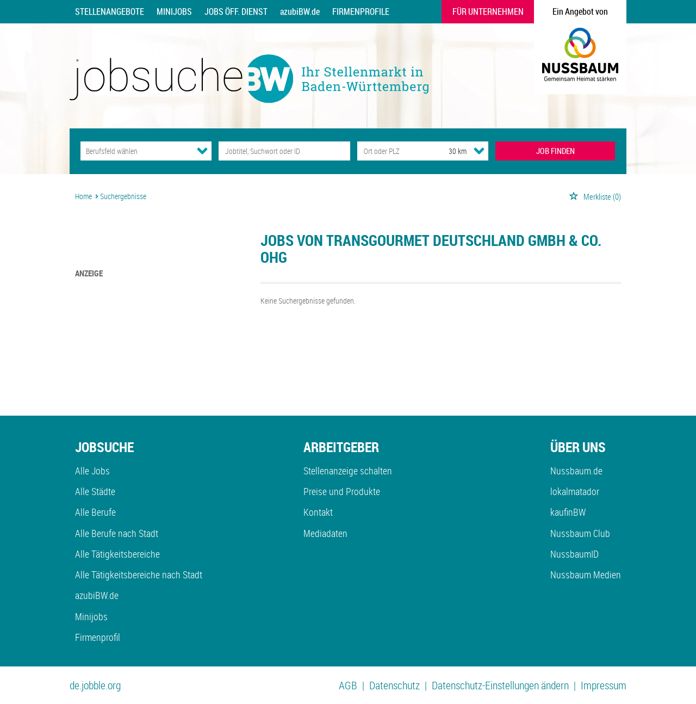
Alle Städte (95, 491)
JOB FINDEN (555, 150)
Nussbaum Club (580, 533)
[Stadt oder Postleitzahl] (392, 150)
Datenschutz (394, 685)
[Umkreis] (447, 150)
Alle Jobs (92, 470)
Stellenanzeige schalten (347, 470)
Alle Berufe (95, 511)
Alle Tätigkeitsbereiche (117, 553)
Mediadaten (325, 533)
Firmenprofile (360, 11)
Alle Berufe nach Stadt (116, 533)
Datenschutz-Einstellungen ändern (500, 685)
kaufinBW (568, 511)
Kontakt (318, 511)
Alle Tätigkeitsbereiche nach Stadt (138, 574)
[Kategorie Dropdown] (202, 151)
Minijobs (174, 11)
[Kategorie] (135, 150)
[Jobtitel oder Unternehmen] (284, 150)
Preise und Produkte (341, 491)
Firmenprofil (97, 637)
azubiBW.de (300, 11)
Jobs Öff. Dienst (236, 11)
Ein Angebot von (580, 11)
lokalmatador (574, 491)
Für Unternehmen (488, 11)
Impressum (603, 685)
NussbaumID (574, 553)
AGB (348, 685)
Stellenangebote (109, 11)
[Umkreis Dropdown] (479, 150)
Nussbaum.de (576, 470)
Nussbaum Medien (585, 574)
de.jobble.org (95, 685)
